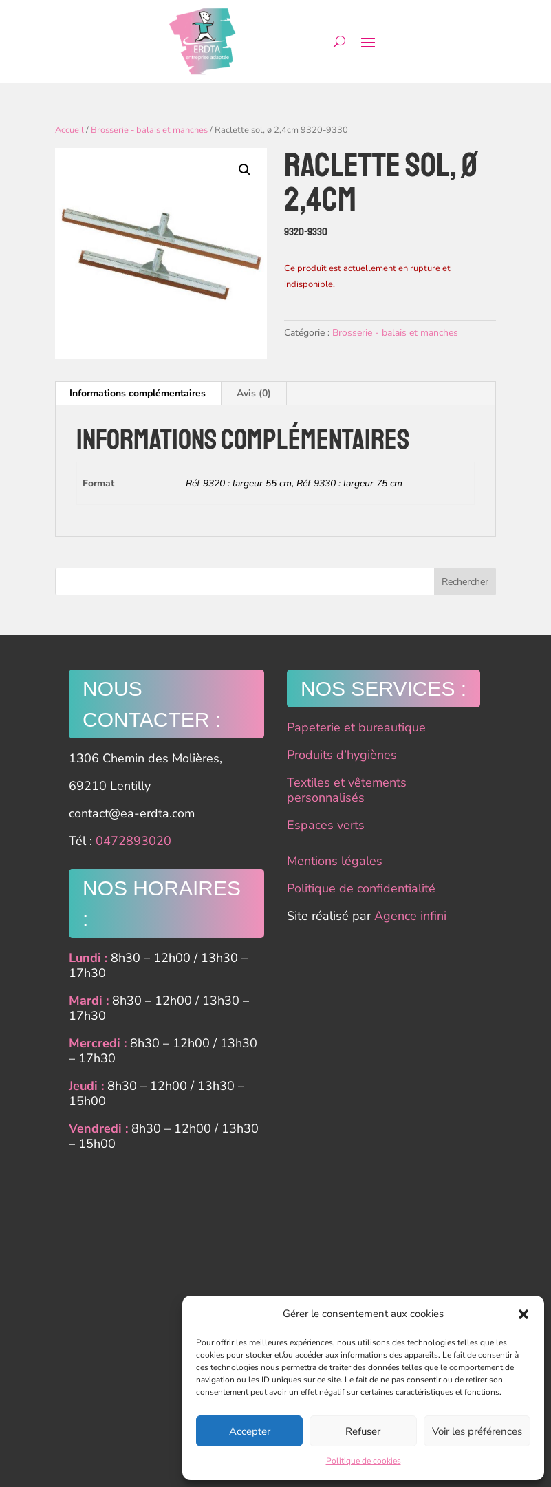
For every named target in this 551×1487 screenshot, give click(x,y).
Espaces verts (326, 825)
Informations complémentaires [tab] (137, 393)
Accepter (249, 1431)
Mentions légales (334, 861)
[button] (523, 1314)
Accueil (69, 130)
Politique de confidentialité (361, 888)
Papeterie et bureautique (356, 727)
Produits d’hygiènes (342, 755)
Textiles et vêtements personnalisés (347, 790)
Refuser (362, 1431)
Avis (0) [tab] (254, 393)
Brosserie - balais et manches (149, 130)
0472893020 (133, 841)
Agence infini (410, 916)
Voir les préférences (477, 1431)
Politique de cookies (363, 1460)
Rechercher (465, 581)
